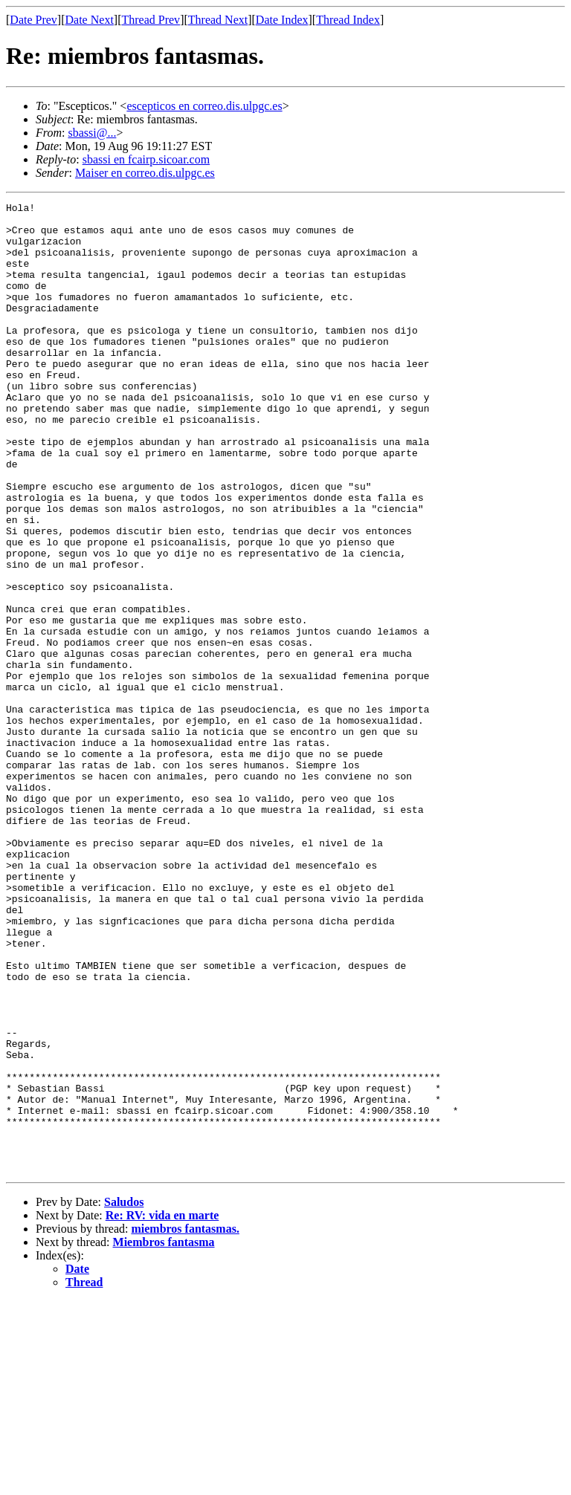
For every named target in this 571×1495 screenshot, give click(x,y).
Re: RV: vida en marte (162, 1409)
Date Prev (33, 19)
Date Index (282, 19)
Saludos (123, 1395)
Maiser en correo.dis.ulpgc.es (145, 172)
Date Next (89, 19)
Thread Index (348, 19)
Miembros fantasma (164, 1436)
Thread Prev (150, 19)
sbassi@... (92, 132)
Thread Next (218, 19)
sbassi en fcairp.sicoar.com (146, 159)
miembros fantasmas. (185, 1422)
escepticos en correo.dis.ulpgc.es (204, 106)
